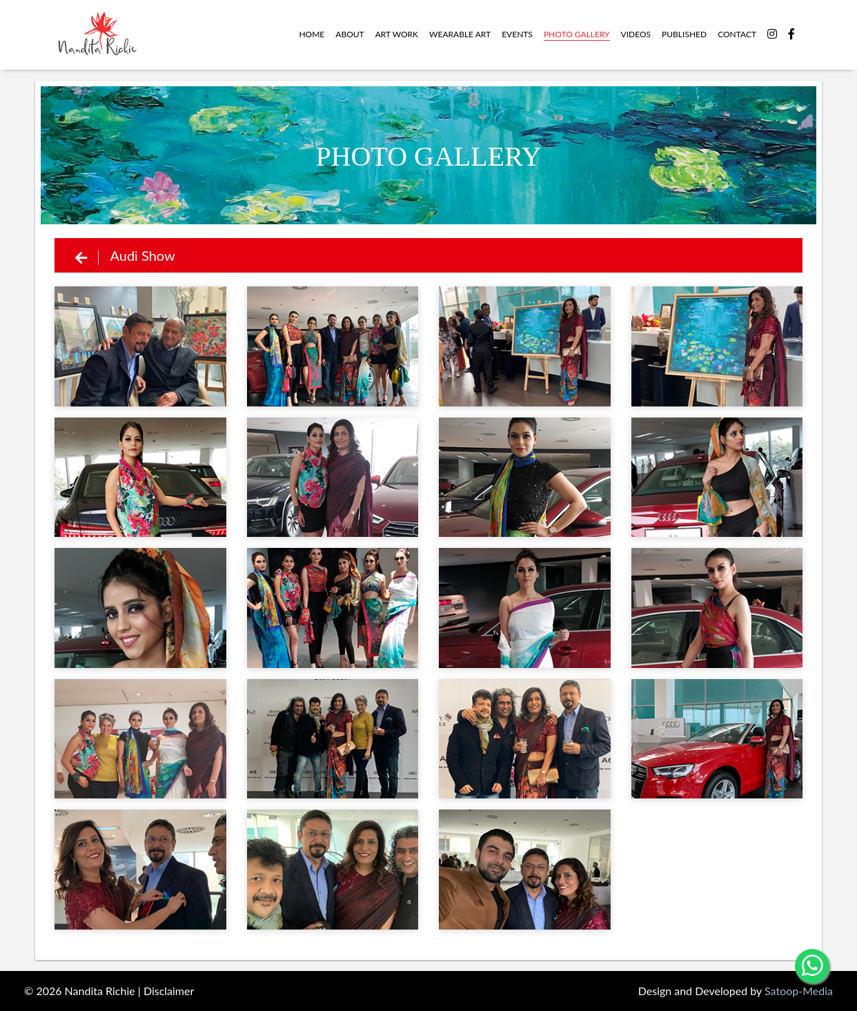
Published (684, 34)
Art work (396, 34)
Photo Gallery (577, 34)
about (349, 34)
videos (636, 34)
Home (311, 34)
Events (517, 34)
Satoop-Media (799, 990)
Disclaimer (169, 990)
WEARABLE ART (460, 34)
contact (737, 34)
